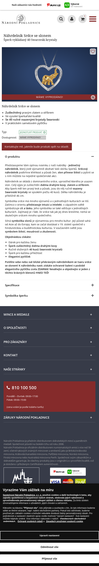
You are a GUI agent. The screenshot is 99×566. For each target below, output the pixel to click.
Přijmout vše (49, 558)
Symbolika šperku (16, 295)
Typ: (4, 132)
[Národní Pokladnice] (21, 19)
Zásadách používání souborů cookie (64, 521)
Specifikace (12, 285)
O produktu (12, 156)
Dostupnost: (9, 137)
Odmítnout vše (49, 547)
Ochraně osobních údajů (30, 521)
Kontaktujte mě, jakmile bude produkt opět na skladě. (37, 146)
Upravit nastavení (50, 535)
